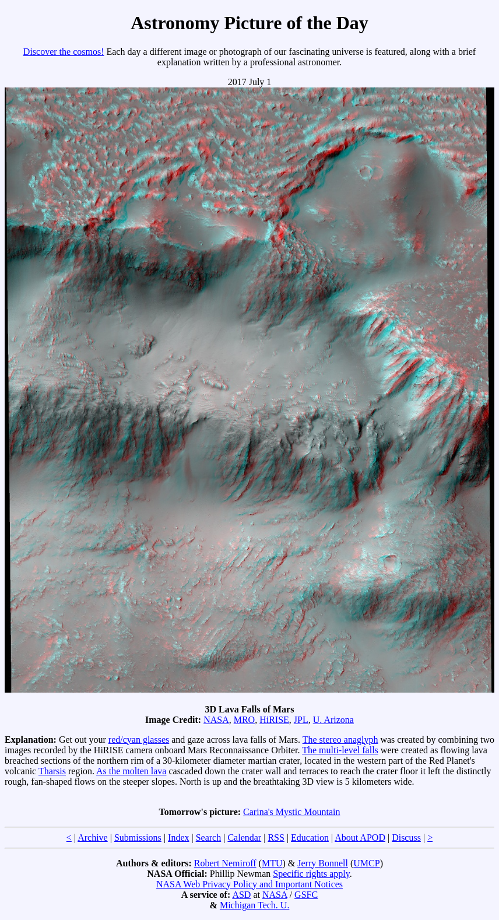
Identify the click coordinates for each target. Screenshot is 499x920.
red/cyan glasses (138, 740)
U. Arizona (333, 720)
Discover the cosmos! (63, 52)
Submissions (137, 837)
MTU (272, 863)
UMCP (366, 863)
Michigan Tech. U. (254, 905)
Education (310, 837)
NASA (216, 720)
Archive (93, 837)
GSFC (306, 895)
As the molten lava (131, 771)
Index (178, 837)
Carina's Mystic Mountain (291, 812)
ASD (241, 895)
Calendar (244, 837)
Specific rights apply (311, 874)
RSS (276, 837)
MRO (244, 720)
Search (209, 837)
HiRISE (274, 720)
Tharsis (52, 771)
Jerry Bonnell (322, 863)
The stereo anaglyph (340, 740)
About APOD (360, 837)
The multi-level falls (340, 750)
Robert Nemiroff (225, 863)
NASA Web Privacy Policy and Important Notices (249, 884)
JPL (301, 720)
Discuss (406, 837)
